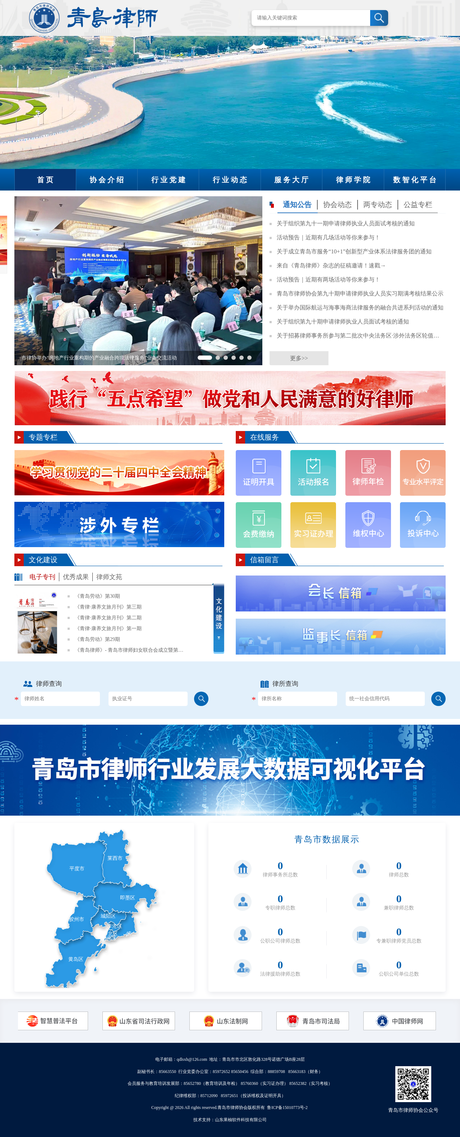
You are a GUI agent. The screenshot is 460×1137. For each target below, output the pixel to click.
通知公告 (297, 204)
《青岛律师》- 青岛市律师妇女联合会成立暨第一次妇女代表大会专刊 (130, 650)
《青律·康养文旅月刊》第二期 (108, 617)
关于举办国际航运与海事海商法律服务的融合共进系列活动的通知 (360, 307)
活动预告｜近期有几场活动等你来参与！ (328, 237)
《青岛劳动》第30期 (97, 596)
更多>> (299, 358)
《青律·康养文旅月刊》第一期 (108, 628)
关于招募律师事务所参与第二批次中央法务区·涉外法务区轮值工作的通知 (360, 336)
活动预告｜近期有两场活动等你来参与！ (328, 279)
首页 (46, 180)
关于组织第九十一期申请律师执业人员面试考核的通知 (346, 223)
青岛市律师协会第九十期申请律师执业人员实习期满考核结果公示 (360, 293)
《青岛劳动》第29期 (97, 639)
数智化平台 (415, 180)
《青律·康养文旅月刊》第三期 (108, 607)
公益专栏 (418, 204)
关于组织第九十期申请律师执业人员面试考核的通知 (343, 321)
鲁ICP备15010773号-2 (287, 1107)
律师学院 (354, 180)
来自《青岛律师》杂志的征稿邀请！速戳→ (331, 265)
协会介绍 (107, 180)
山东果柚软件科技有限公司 (241, 1119)
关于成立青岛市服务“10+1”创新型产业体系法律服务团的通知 (354, 251)
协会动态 (337, 204)
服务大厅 (292, 180)
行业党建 (169, 180)
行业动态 (231, 180)
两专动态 (377, 204)
